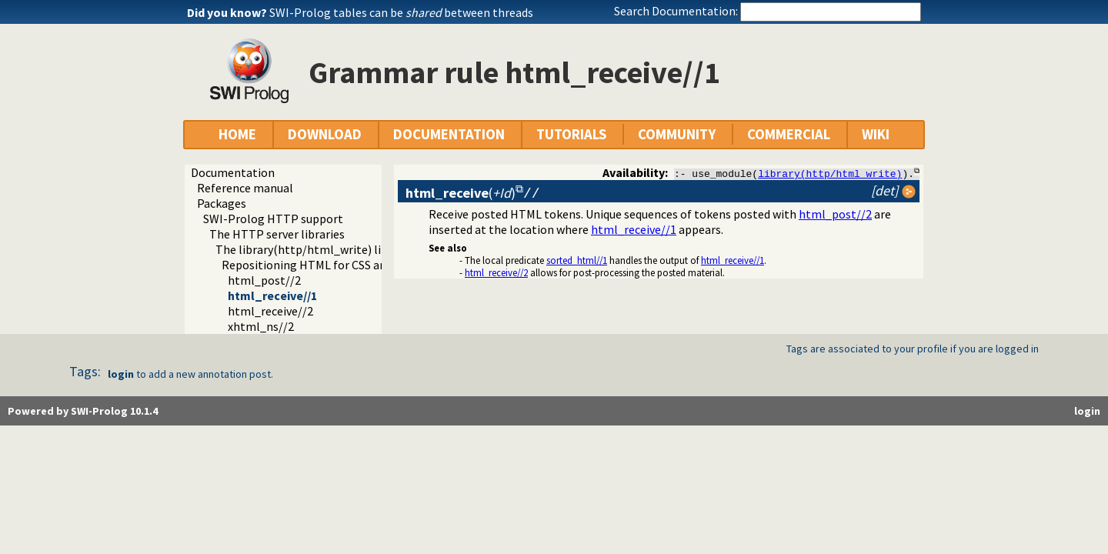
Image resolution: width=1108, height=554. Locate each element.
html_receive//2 (270, 311)
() (460, 193)
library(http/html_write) (830, 173)
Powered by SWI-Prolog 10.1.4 (83, 411)
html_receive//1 (272, 295)
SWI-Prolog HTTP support (273, 218)
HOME (237, 134)
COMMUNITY (677, 134)
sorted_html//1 (576, 260)
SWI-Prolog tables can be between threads (401, 12)
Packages (221, 203)
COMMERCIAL (788, 134)
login (121, 374)
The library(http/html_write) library (312, 249)
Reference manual (245, 187)
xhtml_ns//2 (261, 326)
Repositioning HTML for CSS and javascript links (348, 264)
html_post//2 (264, 280)
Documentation (233, 172)
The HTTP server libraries (277, 234)
